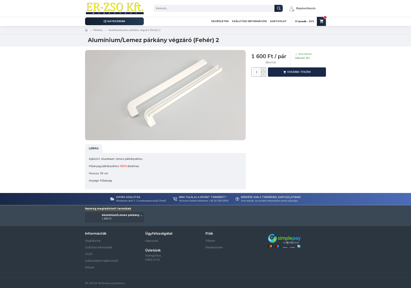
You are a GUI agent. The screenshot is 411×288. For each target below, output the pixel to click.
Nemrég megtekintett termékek (108, 208)
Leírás (94, 148)
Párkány (98, 30)
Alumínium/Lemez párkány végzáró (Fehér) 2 (122, 215)
